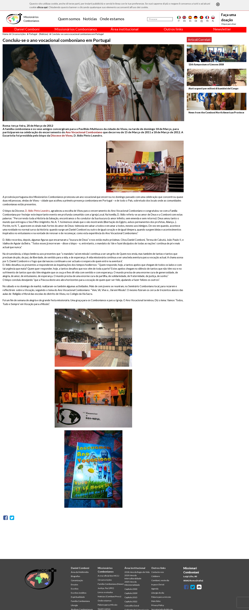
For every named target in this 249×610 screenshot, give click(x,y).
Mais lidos (156, 601)
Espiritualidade (78, 597)
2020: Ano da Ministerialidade (132, 583)
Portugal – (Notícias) (38, 34)
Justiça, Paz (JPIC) (106, 588)
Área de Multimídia (80, 572)
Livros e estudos (105, 592)
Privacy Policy (157, 605)
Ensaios (74, 584)
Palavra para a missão (161, 597)
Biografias (75, 576)
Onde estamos (112, 18)
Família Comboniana (80, 601)
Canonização (77, 580)
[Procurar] (160, 19)
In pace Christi (157, 584)
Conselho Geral (131, 605)
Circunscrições (18, 34)
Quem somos (69, 18)
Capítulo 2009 (130, 593)
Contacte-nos (157, 572)
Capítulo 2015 (130, 597)
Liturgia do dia (157, 593)
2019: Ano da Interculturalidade (132, 577)
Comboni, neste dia (160, 580)
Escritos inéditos (78, 593)
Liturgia (74, 605)
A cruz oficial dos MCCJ (108, 575)
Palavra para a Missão (107, 604)
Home (5, 34)
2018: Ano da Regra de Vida (137, 572)
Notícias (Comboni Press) (109, 596)
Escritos (75, 588)
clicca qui (42, 7)
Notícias (90, 18)
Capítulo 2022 (130, 601)
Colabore (155, 576)
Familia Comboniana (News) (111, 584)
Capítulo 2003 (130, 589)
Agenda (154, 588)
